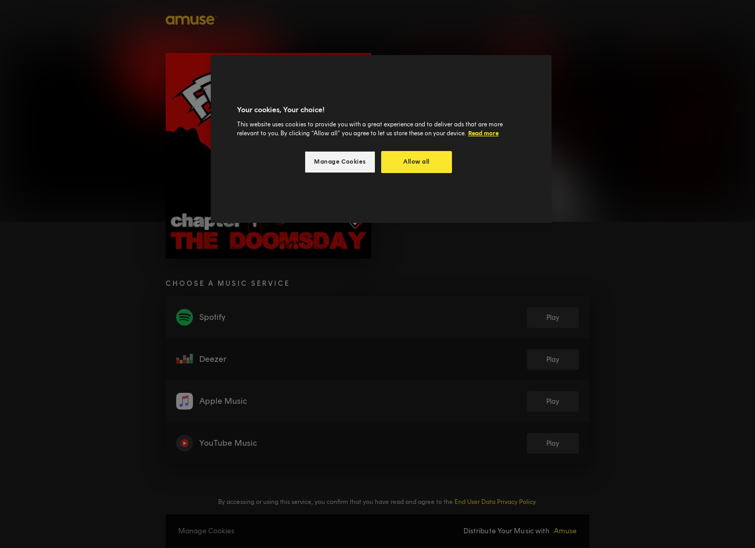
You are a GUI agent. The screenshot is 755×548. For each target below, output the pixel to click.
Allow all (416, 161)
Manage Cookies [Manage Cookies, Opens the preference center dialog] (339, 161)
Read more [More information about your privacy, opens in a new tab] (483, 133)
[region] (381, 139)
